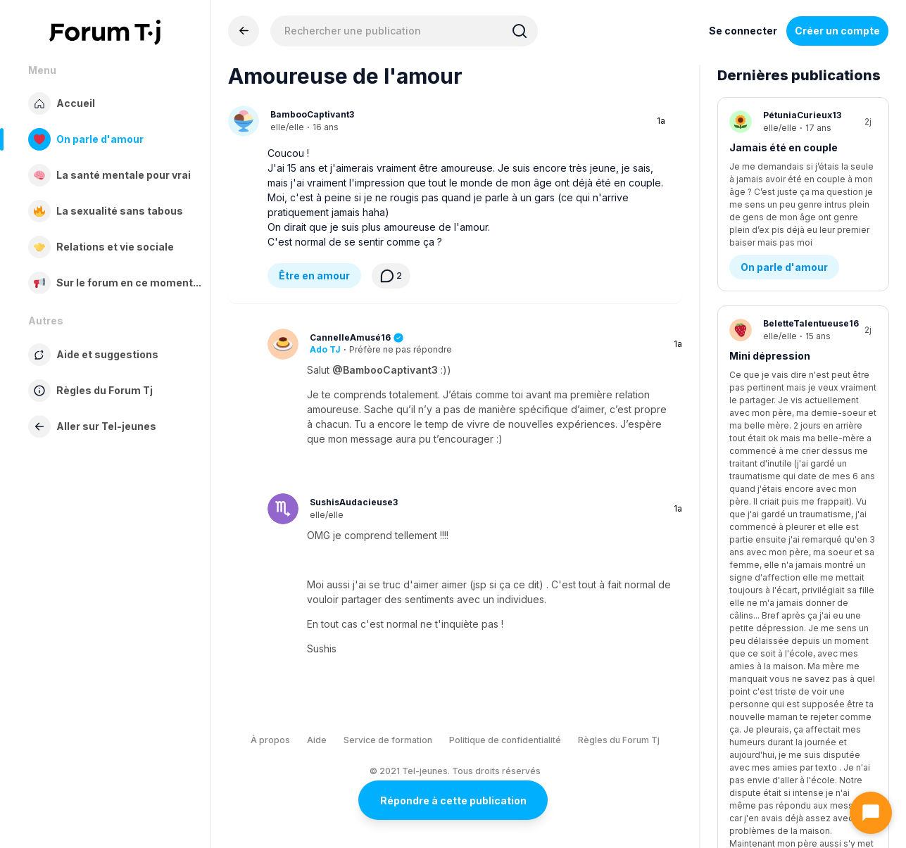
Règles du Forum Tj (619, 740)
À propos (270, 740)
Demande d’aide (781, 381)
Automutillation (769, 646)
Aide (317, 740)
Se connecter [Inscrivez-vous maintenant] (743, 31)
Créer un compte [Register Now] (837, 31)
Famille (759, 557)
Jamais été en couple (783, 147)
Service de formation (388, 740)
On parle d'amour (784, 220)
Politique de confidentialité (505, 740)
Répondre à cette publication (453, 800)
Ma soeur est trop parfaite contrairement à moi (795, 477)
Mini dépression (769, 309)
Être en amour (314, 275)
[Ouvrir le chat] (871, 813)
